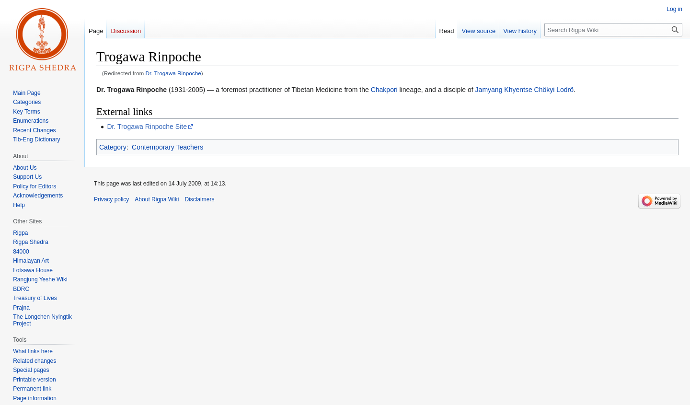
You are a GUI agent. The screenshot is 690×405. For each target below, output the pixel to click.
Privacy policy (111, 199)
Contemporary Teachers (167, 147)
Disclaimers (199, 199)
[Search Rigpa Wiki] (613, 29)
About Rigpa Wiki (157, 199)
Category (112, 147)
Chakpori (384, 89)
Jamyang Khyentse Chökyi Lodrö (524, 89)
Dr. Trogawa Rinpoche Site (147, 126)
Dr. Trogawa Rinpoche (173, 73)
